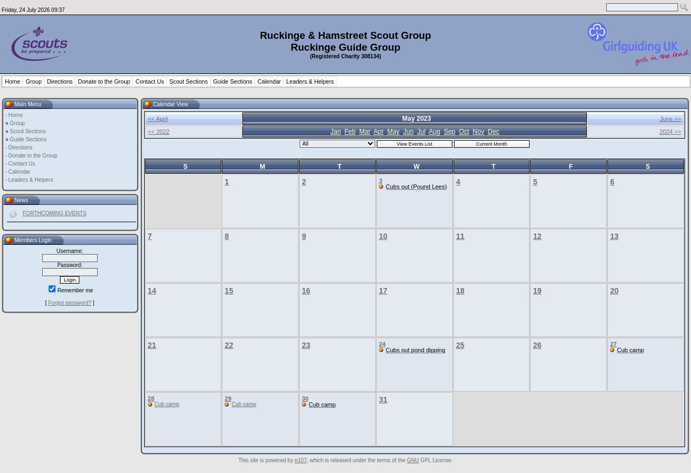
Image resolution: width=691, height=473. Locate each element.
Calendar (269, 81)
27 (613, 344)
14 (152, 290)
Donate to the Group (104, 81)
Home (12, 81)
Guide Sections (232, 81)
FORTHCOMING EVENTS (54, 213)
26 (537, 345)
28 (151, 398)
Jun (408, 131)
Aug (434, 131)
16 (306, 290)
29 (228, 398)
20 (614, 290)
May (393, 131)
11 (460, 236)
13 (614, 236)
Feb (350, 131)
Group (33, 81)
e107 (301, 460)
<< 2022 (159, 131)
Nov (478, 131)
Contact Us (150, 81)
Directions (59, 81)
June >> (670, 118)
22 (229, 345)
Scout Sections (189, 81)
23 (306, 345)
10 (383, 236)
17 (383, 290)
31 (383, 399)
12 (537, 236)
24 (382, 344)
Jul (421, 131)
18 (460, 290)
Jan (335, 131)
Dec (493, 131)
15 (229, 290)
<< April (158, 118)
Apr (379, 131)
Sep (449, 131)
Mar (364, 131)
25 (460, 345)
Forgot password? (69, 303)
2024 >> (670, 131)
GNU (413, 460)
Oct (464, 131)
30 (305, 398)
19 (537, 290)
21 (152, 345)
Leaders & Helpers (310, 81)
